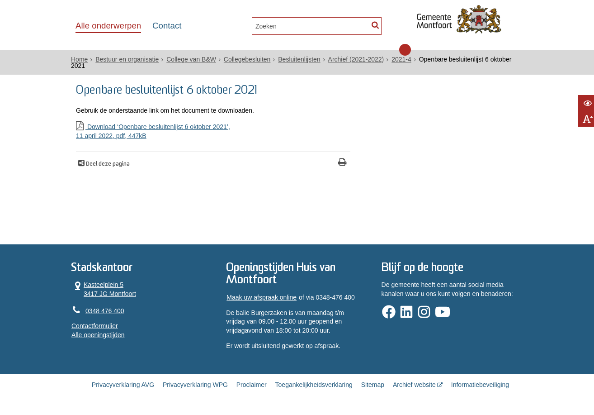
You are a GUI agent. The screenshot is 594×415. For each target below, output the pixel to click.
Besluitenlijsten (299, 59)
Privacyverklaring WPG (195, 384)
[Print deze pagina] (342, 163)
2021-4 (401, 59)
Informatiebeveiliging (480, 384)
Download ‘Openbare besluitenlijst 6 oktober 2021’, (213, 131)
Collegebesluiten (247, 59)
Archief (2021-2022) (356, 59)
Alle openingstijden (98, 335)
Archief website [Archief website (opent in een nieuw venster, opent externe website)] (414, 384)
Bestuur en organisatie (127, 59)
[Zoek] (375, 25)
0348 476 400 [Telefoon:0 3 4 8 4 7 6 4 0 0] (104, 311)
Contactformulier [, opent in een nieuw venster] (94, 325)
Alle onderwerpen (108, 25)
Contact (166, 25)
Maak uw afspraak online (261, 297)
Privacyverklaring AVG (123, 384)
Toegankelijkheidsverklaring (314, 384)
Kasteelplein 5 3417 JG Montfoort (103, 289)
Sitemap (372, 384)
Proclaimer (251, 384)
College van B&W (191, 59)
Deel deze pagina (107, 164)
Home (79, 59)
